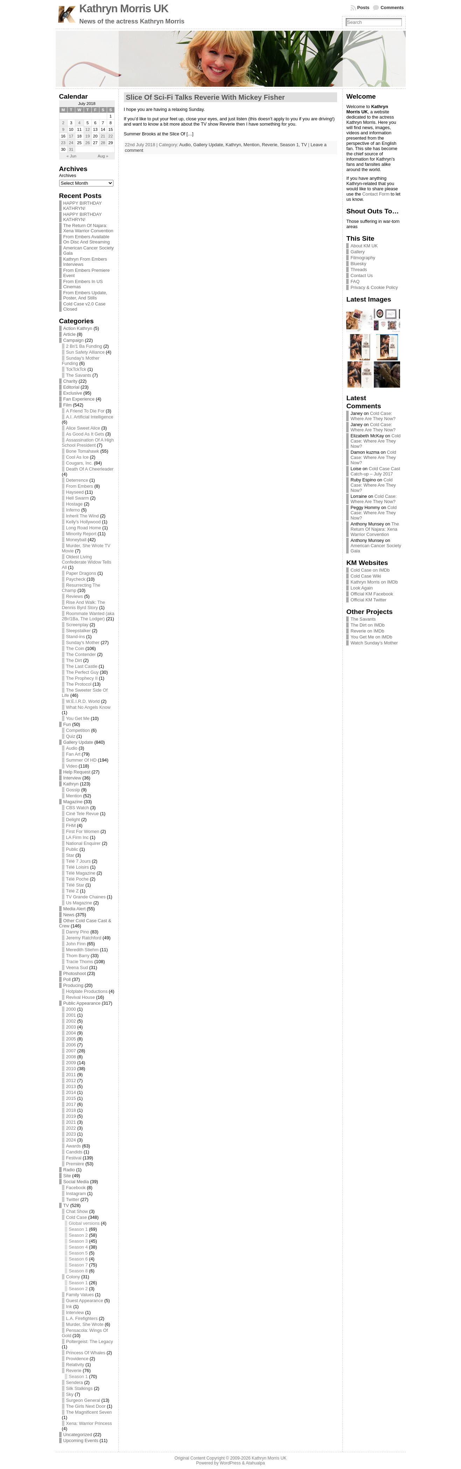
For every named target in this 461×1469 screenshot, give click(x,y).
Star (70, 855)
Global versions (84, 1223)
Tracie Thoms (79, 961)
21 (103, 136)
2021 (71, 1122)
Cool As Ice (77, 457)
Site (67, 1175)
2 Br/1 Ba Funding (84, 346)
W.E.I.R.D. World (83, 701)
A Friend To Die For (85, 411)
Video (72, 766)
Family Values (80, 1294)
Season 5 (78, 1253)
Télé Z (72, 891)
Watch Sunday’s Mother (374, 642)
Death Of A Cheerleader (90, 469)
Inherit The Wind (82, 515)
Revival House (80, 997)
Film (67, 405)
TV (66, 1205)
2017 (71, 1104)
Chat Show (77, 1211)
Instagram (76, 1193)
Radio (69, 1169)
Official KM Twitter (368, 599)
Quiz (70, 736)
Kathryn (71, 783)
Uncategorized (77, 1434)
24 (71, 143)
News (69, 914)
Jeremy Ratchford (84, 937)
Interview (72, 778)
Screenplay (77, 624)
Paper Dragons (81, 573)
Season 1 (78, 1229)
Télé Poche (77, 879)
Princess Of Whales (85, 1352)
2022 (71, 1128)
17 (71, 136)
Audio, (186, 144)
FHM (71, 825)
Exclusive (72, 393)
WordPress (230, 1463)
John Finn (76, 943)
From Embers (79, 486)
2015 (71, 1098)
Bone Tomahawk (82, 451)
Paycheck (75, 579)
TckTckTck (76, 369)
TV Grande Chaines (86, 896)
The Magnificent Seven (89, 1412)
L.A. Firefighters (82, 1318)
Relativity (75, 1364)
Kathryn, (234, 144)
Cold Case (76, 1217)
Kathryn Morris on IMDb (374, 582)
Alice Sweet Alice (83, 428)
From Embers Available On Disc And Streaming (86, 239)
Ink (69, 1306)
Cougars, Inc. (79, 463)
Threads (358, 269)
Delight (73, 819)
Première (75, 1163)
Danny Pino (77, 931)
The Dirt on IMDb (367, 625)
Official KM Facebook (371, 593)
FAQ (354, 281)
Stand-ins (75, 636)
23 (63, 143)
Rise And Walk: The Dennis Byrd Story (83, 605)
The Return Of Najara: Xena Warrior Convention (88, 228)
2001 (71, 1015)
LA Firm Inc (77, 837)
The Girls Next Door (86, 1406)
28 (103, 143)
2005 (71, 1038)
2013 (71, 1086)
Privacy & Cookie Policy (374, 287)
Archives (67, 175)
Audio (72, 748)
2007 (71, 1050)
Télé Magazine (81, 873)
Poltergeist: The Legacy (89, 1341)
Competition (78, 730)
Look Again (361, 588)
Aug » (103, 156)
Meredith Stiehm (82, 949)
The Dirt (74, 660)
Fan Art (73, 754)
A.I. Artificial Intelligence (89, 416)
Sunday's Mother (83, 642)
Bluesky (358, 263)
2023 (71, 1134)
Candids (74, 1151)
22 (111, 136)
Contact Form (376, 194)
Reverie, (271, 144)
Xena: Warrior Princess (89, 1423)
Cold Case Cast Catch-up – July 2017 (375, 471)
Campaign (73, 340)
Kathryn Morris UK (123, 8)
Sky (70, 1394)
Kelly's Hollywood (83, 521)
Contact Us (361, 275)
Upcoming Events (80, 1440)
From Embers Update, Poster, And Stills (85, 295)
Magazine (73, 801)
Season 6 (78, 1259)
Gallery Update (78, 742)
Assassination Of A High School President (88, 442)
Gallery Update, (209, 144)
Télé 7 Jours (78, 861)
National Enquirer (83, 843)
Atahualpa (255, 1463)
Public (72, 849)
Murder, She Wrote (85, 1324)
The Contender (81, 654)
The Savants (78, 375)
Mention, (253, 144)
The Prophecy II (82, 678)
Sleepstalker (78, 630)
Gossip (73, 789)
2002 (71, 1021)
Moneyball (76, 539)
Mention (74, 795)
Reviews (74, 596)
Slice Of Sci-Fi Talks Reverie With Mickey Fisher (205, 97)
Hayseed (75, 492)
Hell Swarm (77, 498)
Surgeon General (83, 1400)
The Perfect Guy (82, 672)
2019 (71, 1116)
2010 (71, 1068)
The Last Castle (82, 666)
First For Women (82, 831)
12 (87, 129)
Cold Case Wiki (365, 576)
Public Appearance (82, 1003)
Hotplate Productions (87, 991)
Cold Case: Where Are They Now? (373, 416)
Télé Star (75, 885)
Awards (73, 1146)
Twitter (72, 1199)
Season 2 (78, 1235)
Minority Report (81, 533)
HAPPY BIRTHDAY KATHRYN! (82, 205)
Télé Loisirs (77, 867)
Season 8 (78, 1270)
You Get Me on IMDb (371, 637)
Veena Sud (77, 967)
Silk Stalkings (79, 1388)
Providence (77, 1358)
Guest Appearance (84, 1300)
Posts (363, 7)
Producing (73, 985)
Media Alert (74, 908)
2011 (71, 1074)
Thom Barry (78, 955)
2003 (71, 1027)
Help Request (77, 772)
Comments (392, 7)
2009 (71, 1062)
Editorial (71, 387)
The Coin (75, 648)
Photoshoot (74, 973)
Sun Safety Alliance (85, 352)
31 (71, 149)
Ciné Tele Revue (82, 813)
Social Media (76, 1181)
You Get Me (78, 718)
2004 (71, 1033)
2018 (71, 1110)
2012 (71, 1080)
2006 (71, 1044)
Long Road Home (83, 527)
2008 (71, 1056)
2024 (71, 1140)
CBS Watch (77, 807)
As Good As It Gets (85, 434)
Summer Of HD (81, 760)
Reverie (74, 1370)
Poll (67, 979)
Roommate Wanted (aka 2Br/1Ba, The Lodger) (88, 616)
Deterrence (77, 480)
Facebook (76, 1187)
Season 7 (78, 1264)
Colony (73, 1276)
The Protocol (79, 684)
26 (87, 143)
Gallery (357, 251)
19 (87, 136)
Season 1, (290, 144)
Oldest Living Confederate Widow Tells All (86, 562)
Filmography (362, 257)
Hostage (74, 504)
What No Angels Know (88, 707)
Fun (67, 724)
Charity (70, 381)
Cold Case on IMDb (370, 570)
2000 (71, 1009)
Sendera (74, 1382)
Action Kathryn (77, 328)
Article (69, 334)
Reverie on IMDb (367, 631)
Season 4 (78, 1247)
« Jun (71, 156)
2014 (71, 1092)
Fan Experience (79, 399)
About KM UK (364, 245)
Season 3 (78, 1241)
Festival (74, 1157)
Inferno (73, 510)
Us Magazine (79, 902)
